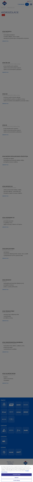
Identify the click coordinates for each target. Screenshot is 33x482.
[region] (16, 473)
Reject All (16, 477)
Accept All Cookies (16, 474)
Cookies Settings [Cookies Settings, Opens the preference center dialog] (16, 480)
